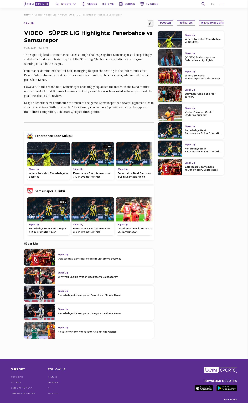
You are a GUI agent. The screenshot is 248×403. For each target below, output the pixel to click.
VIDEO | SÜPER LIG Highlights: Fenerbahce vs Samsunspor (91, 15)
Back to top (230, 399)
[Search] (203, 4)
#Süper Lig (186, 23)
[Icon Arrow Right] (150, 161)
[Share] (151, 23)
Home (27, 15)
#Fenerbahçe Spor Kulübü (217, 23)
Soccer (38, 15)
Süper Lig (51, 15)
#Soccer (165, 23)
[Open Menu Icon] (222, 4)
